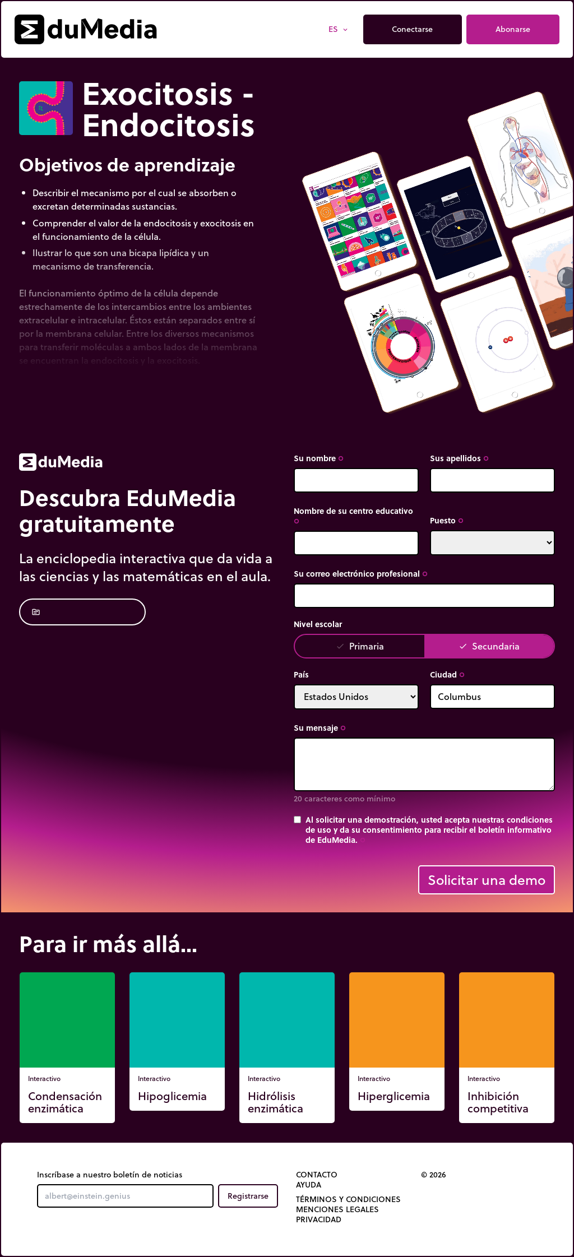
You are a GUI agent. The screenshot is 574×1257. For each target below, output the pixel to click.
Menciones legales (337, 1209)
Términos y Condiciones (348, 1199)
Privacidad (318, 1219)
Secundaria (489, 645)
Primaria (360, 645)
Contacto (316, 1174)
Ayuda (308, 1184)
